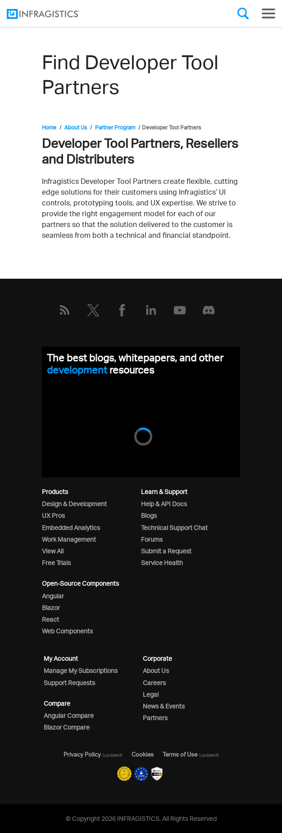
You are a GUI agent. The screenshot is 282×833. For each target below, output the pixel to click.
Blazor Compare (67, 727)
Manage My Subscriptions (81, 670)
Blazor (51, 607)
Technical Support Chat (174, 527)
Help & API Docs (164, 504)
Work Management (69, 539)
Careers (154, 682)
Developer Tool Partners (171, 127)
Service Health (162, 562)
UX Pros (53, 515)
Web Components (67, 631)
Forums (152, 539)
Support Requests (69, 682)
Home (49, 127)
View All (53, 551)
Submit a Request (166, 551)
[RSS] (64, 310)
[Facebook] (122, 310)
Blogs (149, 515)
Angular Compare (69, 715)
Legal (151, 694)
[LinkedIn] (151, 310)
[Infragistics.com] (52, 14)
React (50, 619)
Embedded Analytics (71, 527)
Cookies (143, 754)
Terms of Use (180, 754)
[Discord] (209, 310)
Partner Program (115, 127)
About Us (75, 127)
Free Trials (56, 562)
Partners (155, 718)
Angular (53, 596)
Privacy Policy (82, 754)
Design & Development (74, 504)
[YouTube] (180, 310)
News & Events (164, 706)
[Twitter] (93, 310)
